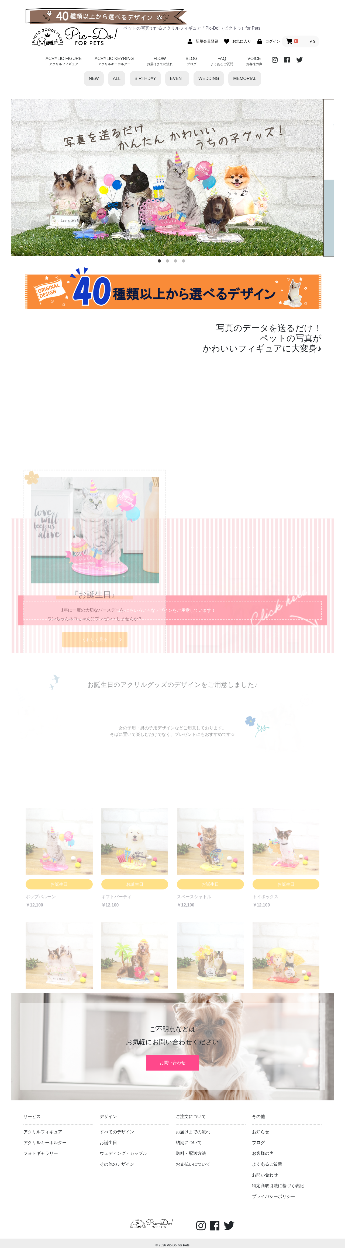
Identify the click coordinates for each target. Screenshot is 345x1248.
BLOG (192, 61)
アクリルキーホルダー (45, 1137)
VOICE (254, 61)
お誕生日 (108, 1137)
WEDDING (208, 78)
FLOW (160, 61)
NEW (94, 78)
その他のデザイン (117, 1158)
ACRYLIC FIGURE (64, 61)
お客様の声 (263, 1148)
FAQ (222, 61)
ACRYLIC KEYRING (114, 61)
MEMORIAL (244, 78)
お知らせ (260, 1126)
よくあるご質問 (267, 1158)
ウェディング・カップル (123, 1148)
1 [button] (160, 262)
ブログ (258, 1137)
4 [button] (184, 262)
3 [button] (176, 262)
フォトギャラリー (40, 1148)
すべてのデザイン (117, 1126)
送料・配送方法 (191, 1148)
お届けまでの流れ (193, 1126)
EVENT (177, 78)
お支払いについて (193, 1158)
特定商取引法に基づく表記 (278, 1180)
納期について (189, 1137)
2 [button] (168, 262)
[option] (172, 177)
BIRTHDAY (145, 78)
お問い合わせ (172, 1060)
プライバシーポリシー (273, 1191)
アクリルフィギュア (42, 1126)
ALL (116, 78)
